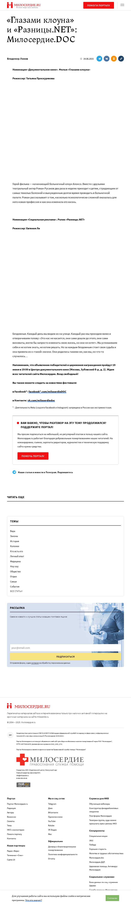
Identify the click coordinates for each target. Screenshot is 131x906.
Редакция (11, 808)
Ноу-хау (14, 566)
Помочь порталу (33, 456)
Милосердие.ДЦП (97, 862)
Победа (92, 844)
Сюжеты (11, 821)
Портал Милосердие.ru (17, 804)
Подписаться (65, 656)
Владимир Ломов (17, 58)
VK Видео (52, 829)
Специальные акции (98, 836)
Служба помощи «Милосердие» (103, 890)
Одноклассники (55, 816)
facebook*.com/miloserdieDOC (47, 391)
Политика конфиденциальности (62, 854)
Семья (13, 581)
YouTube (51, 821)
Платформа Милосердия (100, 816)
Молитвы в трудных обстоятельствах (106, 853)
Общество (15, 571)
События (14, 586)
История (14, 541)
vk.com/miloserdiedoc (41, 400)
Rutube (51, 825)
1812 (91, 840)
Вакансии (11, 816)
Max (50, 834)
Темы (9, 825)
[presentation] (65, 647)
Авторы (10, 812)
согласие (35, 663)
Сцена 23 (11, 859)
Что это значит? (33, 900)
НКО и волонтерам (15, 829)
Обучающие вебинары (99, 804)
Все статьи (16, 591)
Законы (14, 536)
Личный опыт (17, 556)
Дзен (50, 808)
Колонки (14, 546)
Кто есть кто (16, 551)
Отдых (13, 576)
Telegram (52, 804)
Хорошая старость (97, 849)
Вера (12, 531)
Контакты (11, 838)
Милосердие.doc (96, 857)
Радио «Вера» (13, 851)
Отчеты (51, 858)
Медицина (15, 561)
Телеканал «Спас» (15, 855)
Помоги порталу (98, 5)
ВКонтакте (53, 812)
